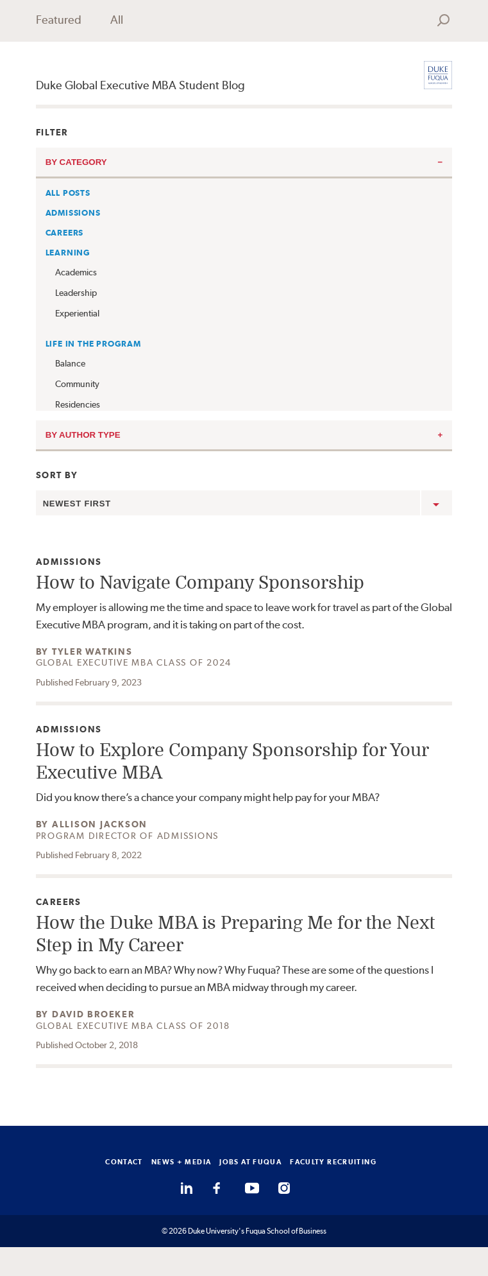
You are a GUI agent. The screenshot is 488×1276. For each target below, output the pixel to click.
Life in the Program (93, 344)
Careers (65, 232)
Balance (70, 363)
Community (77, 384)
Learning (68, 252)
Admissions (73, 213)
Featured (58, 19)
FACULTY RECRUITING (333, 1162)
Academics (76, 272)
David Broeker (93, 1014)
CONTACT (124, 1162)
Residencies (77, 404)
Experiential (77, 313)
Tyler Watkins (92, 651)
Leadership (76, 293)
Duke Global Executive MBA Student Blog (140, 85)
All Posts (68, 193)
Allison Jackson (99, 824)
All (116, 19)
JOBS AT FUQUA (250, 1162)
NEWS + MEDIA (181, 1162)
